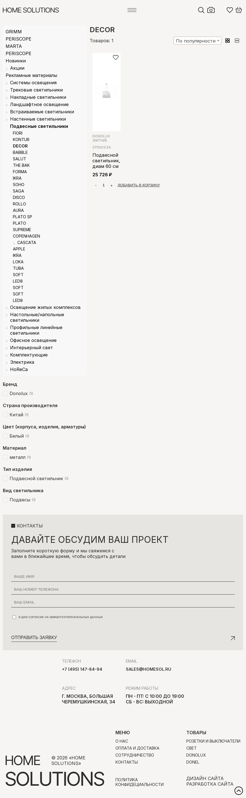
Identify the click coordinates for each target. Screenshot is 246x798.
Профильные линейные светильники (36, 330)
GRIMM (14, 31)
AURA (18, 210)
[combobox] (197, 40)
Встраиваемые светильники (42, 111)
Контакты (126, 762)
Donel (192, 762)
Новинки (16, 61)
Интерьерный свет (31, 347)
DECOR (20, 146)
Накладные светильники (38, 97)
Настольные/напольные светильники (37, 317)
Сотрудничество (134, 755)
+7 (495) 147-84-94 (82, 669)
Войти (220, 10)
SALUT (19, 158)
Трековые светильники (36, 90)
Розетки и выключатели (213, 741)
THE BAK (21, 165)
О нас (121, 741)
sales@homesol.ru (148, 669)
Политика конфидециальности (139, 782)
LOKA (18, 261)
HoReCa (19, 369)
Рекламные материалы (31, 75)
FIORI (17, 133)
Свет (191, 748)
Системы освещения (33, 82)
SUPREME (22, 229)
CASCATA (26, 242)
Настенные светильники (38, 119)
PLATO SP (22, 216)
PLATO (19, 223)
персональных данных (84, 617)
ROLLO (19, 203)
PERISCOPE (18, 39)
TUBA (18, 268)
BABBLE (20, 152)
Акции (17, 68)
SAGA (18, 191)
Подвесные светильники (39, 126)
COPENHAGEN (26, 236)
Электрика (22, 362)
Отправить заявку (34, 637)
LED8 (18, 281)
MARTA (14, 46)
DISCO (19, 197)
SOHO (18, 184)
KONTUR (21, 139)
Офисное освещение (33, 340)
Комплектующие (29, 355)
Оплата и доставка (137, 748)
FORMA (20, 171)
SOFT (18, 274)
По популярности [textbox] (195, 41)
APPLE (19, 249)
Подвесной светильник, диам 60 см (106, 160)
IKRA (17, 178)
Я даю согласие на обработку (57, 617)
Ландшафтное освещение (39, 104)
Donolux (101, 138)
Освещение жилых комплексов (45, 307)
